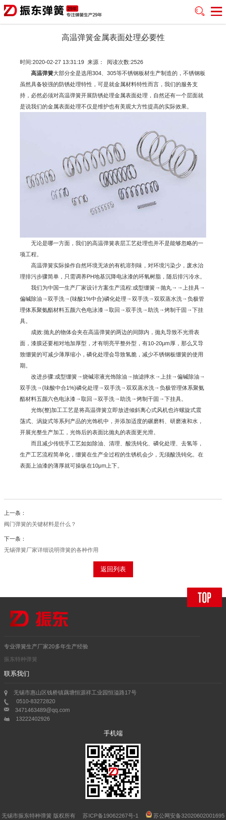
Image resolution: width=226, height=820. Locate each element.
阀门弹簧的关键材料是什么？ (40, 524)
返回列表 (113, 569)
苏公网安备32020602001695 (185, 815)
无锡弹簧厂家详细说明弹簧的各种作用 (51, 550)
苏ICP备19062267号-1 (110, 815)
